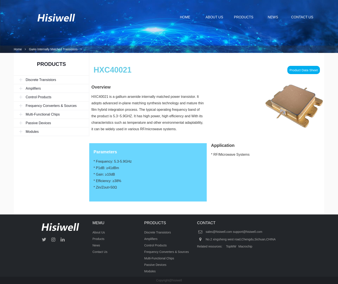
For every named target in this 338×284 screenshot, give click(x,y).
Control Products (155, 245)
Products (98, 239)
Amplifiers (150, 239)
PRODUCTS (243, 17)
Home (18, 49)
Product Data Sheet (303, 70)
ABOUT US (214, 17)
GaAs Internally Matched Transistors (53, 49)
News (96, 245)
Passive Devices (155, 265)
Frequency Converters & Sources (166, 252)
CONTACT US (302, 17)
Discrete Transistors (157, 232)
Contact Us (99, 252)
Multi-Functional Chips (159, 258)
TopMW (231, 246)
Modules (150, 271)
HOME (185, 17)
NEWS (273, 17)
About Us (98, 232)
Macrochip (245, 246)
